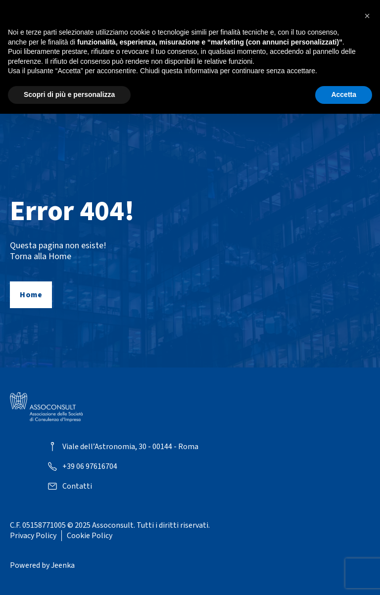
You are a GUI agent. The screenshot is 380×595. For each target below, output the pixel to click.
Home (31, 294)
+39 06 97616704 (89, 466)
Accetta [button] (343, 94)
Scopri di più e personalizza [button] (69, 94)
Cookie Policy (89, 535)
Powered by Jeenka (42, 565)
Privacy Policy (33, 535)
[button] (367, 16)
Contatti (77, 486)
